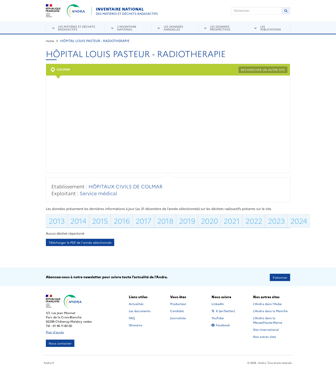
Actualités (136, 302)
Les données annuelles (173, 27)
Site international (266, 328)
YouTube (222, 317)
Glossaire (135, 324)
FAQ (132, 317)
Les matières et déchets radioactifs (76, 27)
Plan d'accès (55, 331)
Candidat (177, 309)
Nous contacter (60, 342)
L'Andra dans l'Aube (267, 302)
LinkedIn (222, 302)
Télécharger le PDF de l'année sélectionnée (80, 242)
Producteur (178, 302)
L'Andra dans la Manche (270, 309)
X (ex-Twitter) (224, 309)
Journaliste (178, 317)
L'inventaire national (126, 27)
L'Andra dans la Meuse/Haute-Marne (267, 319)
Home (50, 41)
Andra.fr (49, 361)
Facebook (224, 324)
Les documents (139, 309)
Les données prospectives (220, 27)
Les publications (270, 27)
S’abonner (280, 276)
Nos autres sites (264, 335)
